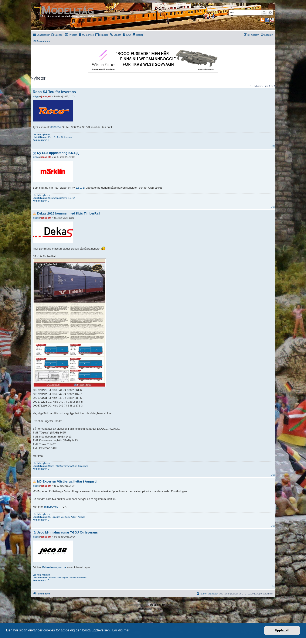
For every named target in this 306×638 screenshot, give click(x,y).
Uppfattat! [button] (282, 630)
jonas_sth (46, 96)
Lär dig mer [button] (120, 630)
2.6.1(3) (80, 187)
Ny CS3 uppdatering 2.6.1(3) (58, 153)
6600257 (55, 127)
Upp (273, 146)
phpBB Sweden (157, 605)
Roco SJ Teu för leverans (54, 92)
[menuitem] (57, 34)
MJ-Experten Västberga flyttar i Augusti (66, 481)
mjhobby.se (51, 506)
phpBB (140, 601)
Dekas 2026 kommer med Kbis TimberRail (68, 213)
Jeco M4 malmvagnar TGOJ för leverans (67, 532)
